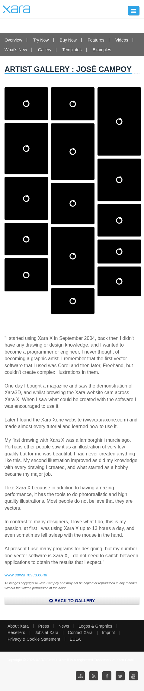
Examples (102, 49)
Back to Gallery (72, 600)
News (64, 626)
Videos (121, 40)
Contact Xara (80, 632)
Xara (16, 9)
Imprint (108, 632)
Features (96, 40)
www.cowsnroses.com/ (26, 574)
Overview (13, 40)
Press (43, 626)
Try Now (41, 40)
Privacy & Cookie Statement (34, 639)
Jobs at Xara (47, 632)
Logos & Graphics (95, 626)
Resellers (16, 632)
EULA (75, 639)
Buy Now (68, 40)
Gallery (44, 49)
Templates (72, 49)
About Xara (18, 626)
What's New (16, 49)
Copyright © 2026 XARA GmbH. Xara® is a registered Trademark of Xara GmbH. (72, 660)
